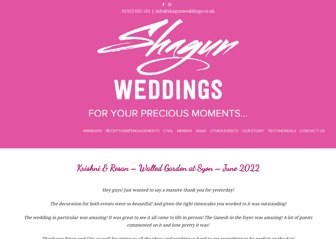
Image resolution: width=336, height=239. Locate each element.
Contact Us (312, 130)
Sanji (201, 130)
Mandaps (92, 130)
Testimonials (282, 130)
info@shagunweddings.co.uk (185, 11)
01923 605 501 (136, 11)
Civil (168, 130)
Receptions (118, 130)
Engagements (145, 130)
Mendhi (184, 130)
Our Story (253, 130)
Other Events (224, 130)
